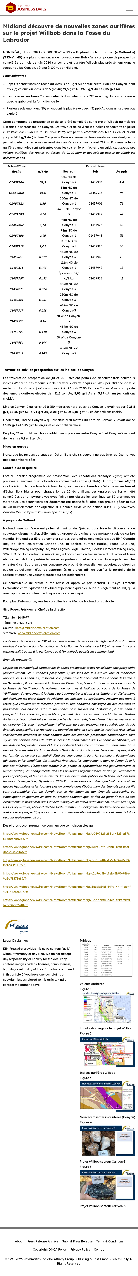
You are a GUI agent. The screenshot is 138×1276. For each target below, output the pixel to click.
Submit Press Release (77, 1241)
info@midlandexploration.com (37, 628)
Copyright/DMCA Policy (50, 1249)
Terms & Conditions (109, 1241)
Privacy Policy (80, 1249)
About (19, 1241)
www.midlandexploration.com (39, 633)
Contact (99, 1249)
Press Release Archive (42, 1241)
